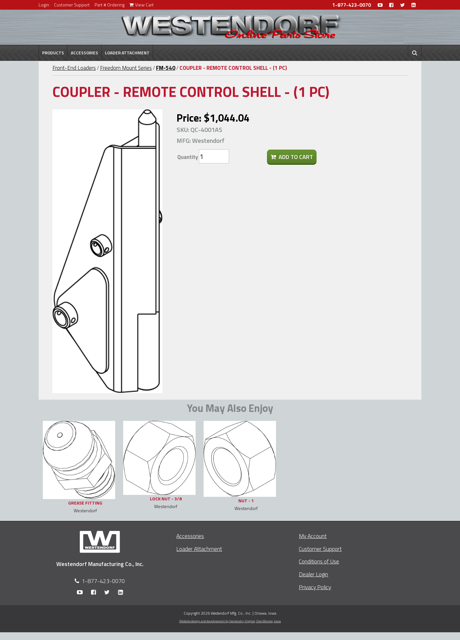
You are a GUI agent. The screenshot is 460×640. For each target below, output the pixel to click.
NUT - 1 (246, 500)
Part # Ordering (109, 4)
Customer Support (72, 4)
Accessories (84, 53)
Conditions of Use (319, 561)
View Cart (141, 4)
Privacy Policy (315, 587)
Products (53, 53)
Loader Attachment (127, 53)
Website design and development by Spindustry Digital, (230, 621)
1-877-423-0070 (351, 5)
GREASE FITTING (85, 502)
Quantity (187, 157)
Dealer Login (313, 574)
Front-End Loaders (74, 68)
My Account (313, 536)
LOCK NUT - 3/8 (166, 498)
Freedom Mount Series (126, 68)
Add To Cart (292, 157)
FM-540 (165, 68)
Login (44, 4)
